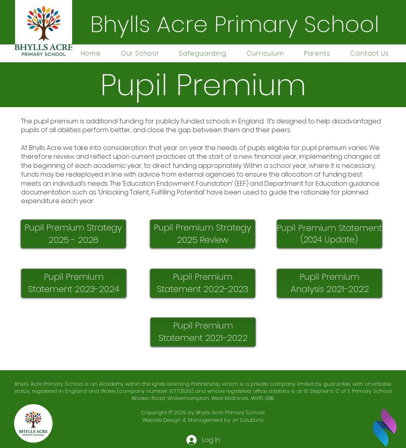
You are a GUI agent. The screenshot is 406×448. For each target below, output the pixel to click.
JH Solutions (248, 420)
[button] (139, 53)
